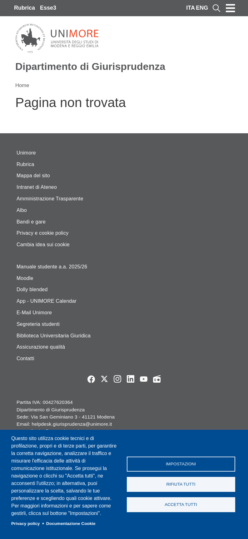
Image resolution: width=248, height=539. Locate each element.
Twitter (104, 379)
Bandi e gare (31, 221)
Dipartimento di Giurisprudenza (90, 66)
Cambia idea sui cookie (43, 244)
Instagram (117, 379)
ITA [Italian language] (190, 8)
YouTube (144, 379)
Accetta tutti (181, 504)
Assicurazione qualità (41, 347)
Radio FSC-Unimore (157, 379)
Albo (22, 210)
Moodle (25, 278)
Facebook (91, 379)
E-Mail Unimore (34, 312)
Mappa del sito (33, 175)
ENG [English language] (202, 8)
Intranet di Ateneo (37, 187)
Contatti (25, 358)
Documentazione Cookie (71, 523)
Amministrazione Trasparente (50, 198)
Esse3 (48, 8)
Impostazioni (181, 464)
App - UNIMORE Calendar (47, 301)
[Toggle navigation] (230, 8)
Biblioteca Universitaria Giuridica (54, 335)
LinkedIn (130, 379)
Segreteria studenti (38, 324)
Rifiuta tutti (180, 484)
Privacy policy (25, 523)
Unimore (26, 152)
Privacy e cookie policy (42, 233)
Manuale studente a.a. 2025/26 (52, 266)
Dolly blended (32, 289)
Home (22, 85)
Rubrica (24, 8)
